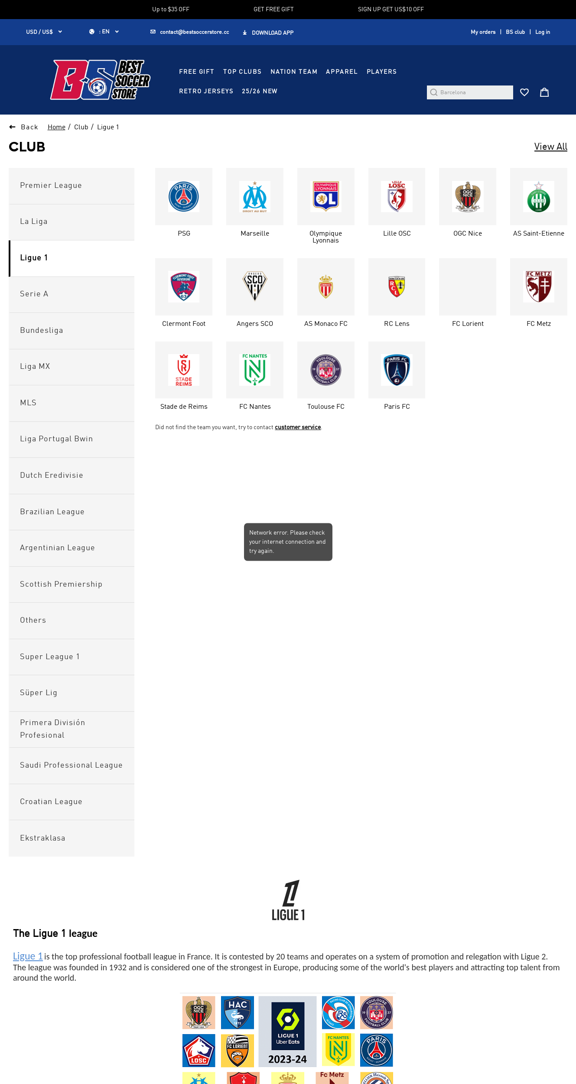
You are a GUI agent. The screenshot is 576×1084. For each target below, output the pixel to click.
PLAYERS (382, 72)
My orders (483, 32)
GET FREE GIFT (274, 10)
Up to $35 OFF (170, 10)
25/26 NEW (260, 92)
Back (30, 127)
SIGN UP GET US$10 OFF (391, 10)
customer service (298, 427)
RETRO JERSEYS (206, 92)
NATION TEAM (294, 72)
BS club (515, 32)
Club (81, 127)
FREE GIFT (197, 72)
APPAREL (342, 72)
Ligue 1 (108, 127)
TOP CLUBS (242, 72)
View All (550, 147)
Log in (542, 32)
